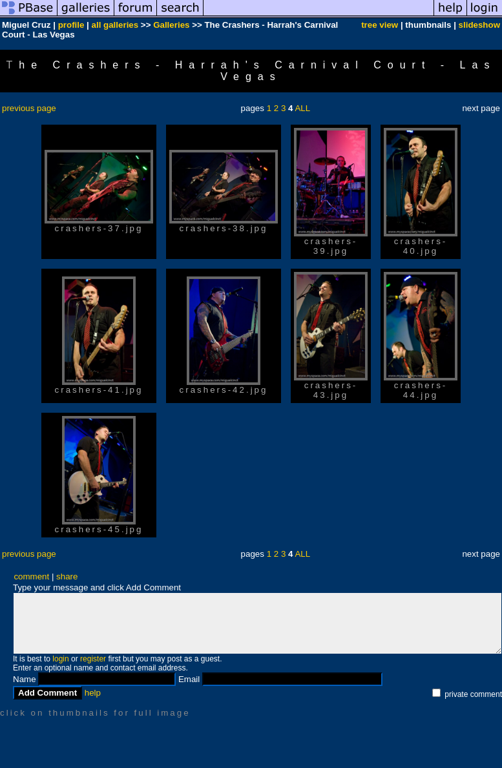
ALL (302, 108)
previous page (29, 108)
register (93, 658)
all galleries (115, 25)
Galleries (171, 25)
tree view (379, 25)
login (60, 658)
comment (31, 576)
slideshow (479, 25)
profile (71, 25)
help (93, 693)
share (67, 576)
